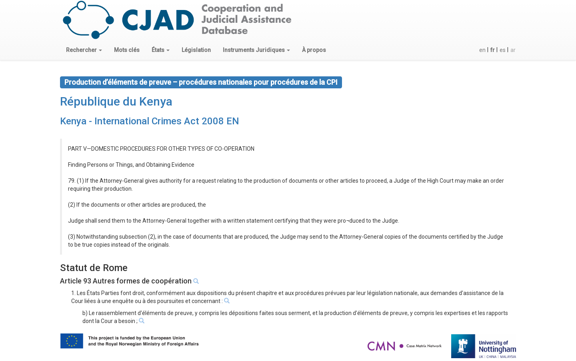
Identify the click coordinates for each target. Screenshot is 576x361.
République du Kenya (116, 101)
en (482, 50)
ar (513, 50)
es (503, 50)
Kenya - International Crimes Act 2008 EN (149, 121)
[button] (84, 50)
